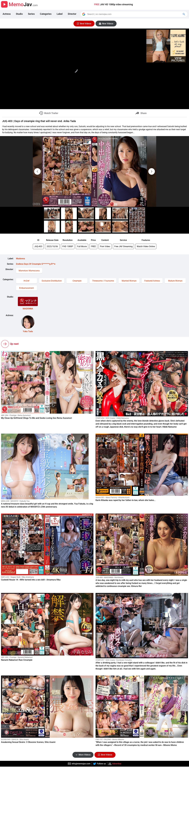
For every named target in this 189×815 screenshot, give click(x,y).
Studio (19, 13)
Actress (7, 13)
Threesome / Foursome (103, 281)
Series (31, 13)
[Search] (134, 14)
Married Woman (129, 281)
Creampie (77, 281)
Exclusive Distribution (52, 281)
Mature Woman (175, 281)
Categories (45, 13)
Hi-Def (26, 281)
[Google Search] (184, 14)
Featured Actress (152, 281)
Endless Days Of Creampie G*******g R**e (35, 264)
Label (60, 13)
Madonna (20, 258)
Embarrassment (26, 288)
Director (72, 13)
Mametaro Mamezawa (29, 270)
